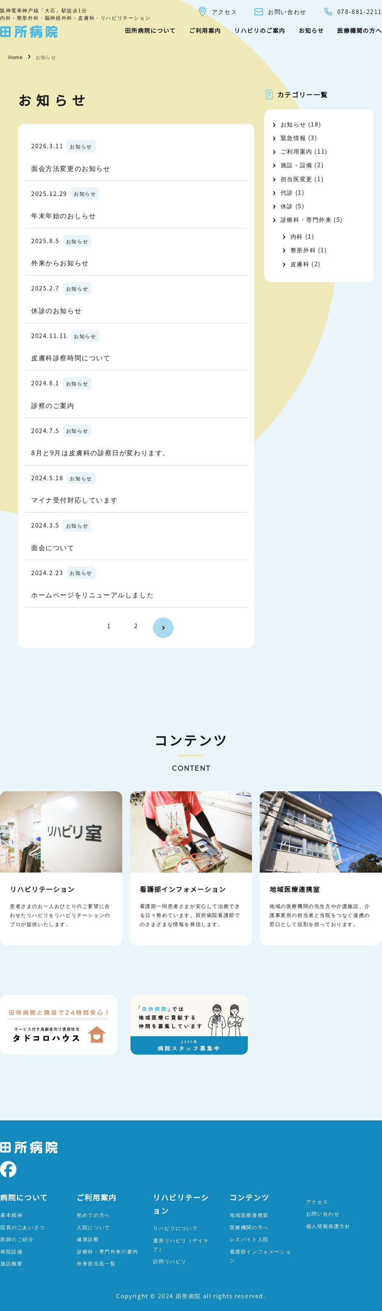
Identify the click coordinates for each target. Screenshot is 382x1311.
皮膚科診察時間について (71, 357)
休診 (287, 206)
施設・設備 (297, 165)
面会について (53, 547)
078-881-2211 (352, 12)
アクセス (217, 12)
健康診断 (88, 1238)
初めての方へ (93, 1214)
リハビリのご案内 (260, 30)
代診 (287, 192)
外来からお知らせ (60, 262)
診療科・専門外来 (306, 219)
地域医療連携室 (249, 1214)
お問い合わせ (280, 12)
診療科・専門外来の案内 (107, 1251)
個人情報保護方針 (328, 1225)
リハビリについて (175, 1227)
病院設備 (11, 1251)
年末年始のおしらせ (63, 215)
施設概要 (11, 1263)
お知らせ (311, 30)
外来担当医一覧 (96, 1263)
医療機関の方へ (359, 30)
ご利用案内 (205, 30)
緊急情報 (293, 138)
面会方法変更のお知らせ (71, 168)
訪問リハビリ (170, 1261)
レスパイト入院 (249, 1238)
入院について (93, 1226)
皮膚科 (300, 264)
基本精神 (11, 1214)
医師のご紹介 (17, 1238)
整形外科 (303, 250)
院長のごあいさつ (22, 1226)
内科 (297, 236)
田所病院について (150, 30)
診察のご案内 (53, 405)
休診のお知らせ (56, 310)
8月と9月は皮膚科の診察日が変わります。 (100, 452)
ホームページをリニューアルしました (92, 594)
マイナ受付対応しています (74, 500)
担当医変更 (297, 179)
